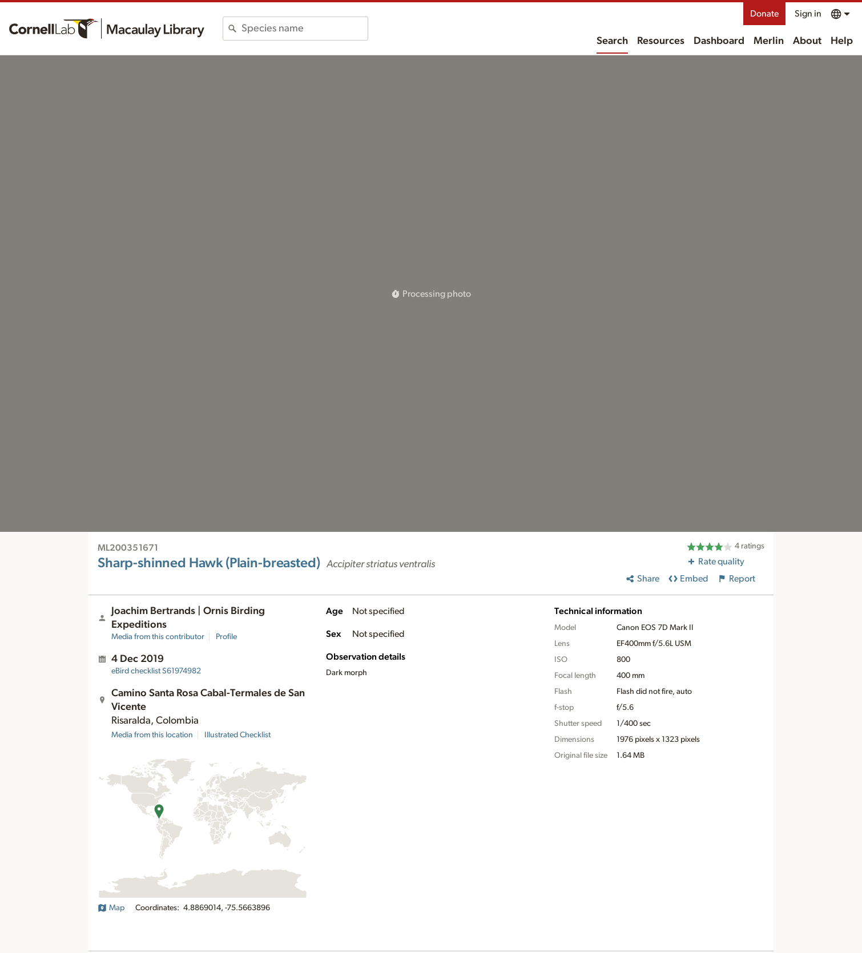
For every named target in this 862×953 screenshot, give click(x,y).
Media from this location (152, 735)
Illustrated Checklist (237, 735)
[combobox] (304, 28)
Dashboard (719, 41)
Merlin (769, 41)
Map (111, 908)
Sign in (808, 13)
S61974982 (156, 671)
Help (842, 41)
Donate (764, 13)
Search (612, 41)
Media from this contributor (157, 637)
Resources (660, 41)
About (807, 41)
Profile (226, 637)
